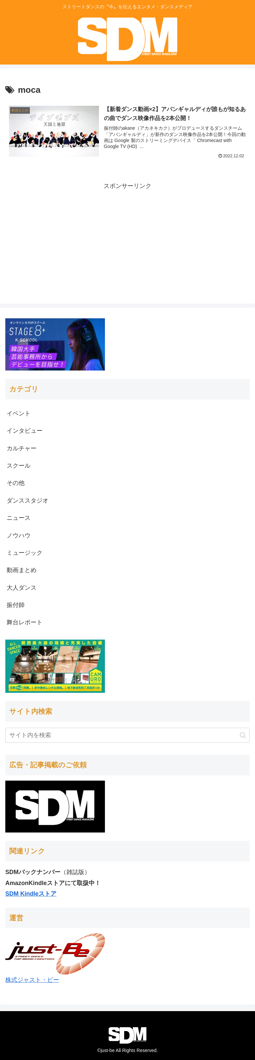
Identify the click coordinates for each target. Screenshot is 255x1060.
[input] (127, 735)
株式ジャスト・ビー (32, 980)
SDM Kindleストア (30, 893)
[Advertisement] (127, 238)
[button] (243, 735)
